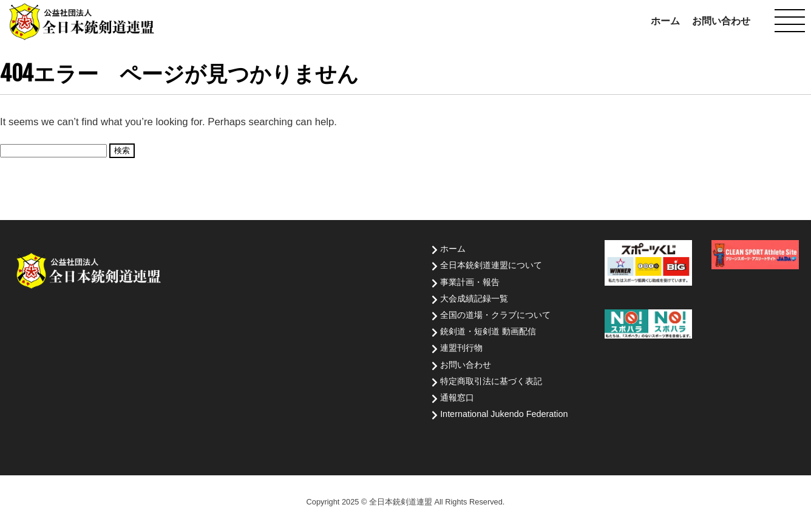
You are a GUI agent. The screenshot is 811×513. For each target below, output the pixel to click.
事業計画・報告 (470, 282)
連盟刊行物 (461, 348)
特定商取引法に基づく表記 (491, 381)
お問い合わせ (721, 21)
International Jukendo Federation (504, 414)
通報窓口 (457, 397)
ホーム (665, 21)
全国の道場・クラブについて (495, 315)
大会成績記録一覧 (474, 298)
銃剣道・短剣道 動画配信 (488, 331)
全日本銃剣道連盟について (491, 265)
